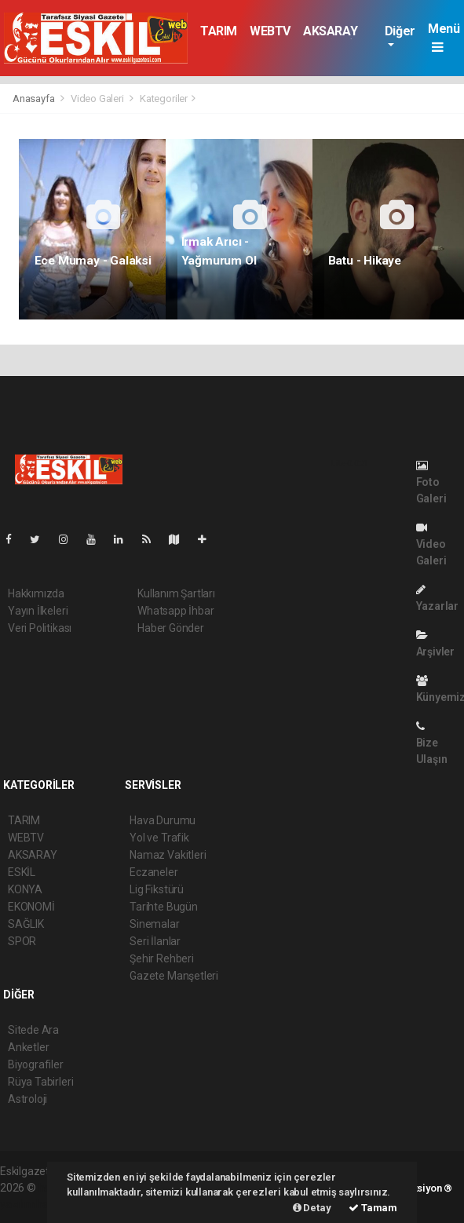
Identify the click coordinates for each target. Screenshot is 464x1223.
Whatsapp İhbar (175, 610)
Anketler (28, 1047)
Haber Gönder (170, 628)
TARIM (218, 31)
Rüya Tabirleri (40, 1081)
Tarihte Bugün (164, 906)
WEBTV (270, 31)
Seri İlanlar (155, 941)
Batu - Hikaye (365, 261)
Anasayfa (35, 98)
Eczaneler (153, 872)
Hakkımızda (36, 593)
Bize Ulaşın (432, 743)
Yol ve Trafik (159, 837)
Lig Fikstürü (157, 889)
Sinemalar (154, 924)
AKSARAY (330, 31)
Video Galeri (97, 98)
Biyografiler (36, 1064)
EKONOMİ (31, 906)
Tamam (373, 1208)
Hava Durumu (162, 820)
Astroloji (27, 1099)
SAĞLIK (26, 924)
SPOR (22, 941)
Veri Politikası (39, 628)
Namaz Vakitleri (168, 855)
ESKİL (21, 872)
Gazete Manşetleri (174, 975)
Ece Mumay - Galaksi (93, 261)
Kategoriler (164, 98)
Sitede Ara (33, 1030)
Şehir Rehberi (162, 958)
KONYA (25, 889)
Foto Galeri (431, 482)
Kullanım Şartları (176, 593)
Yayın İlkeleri (38, 610)
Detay (312, 1208)
